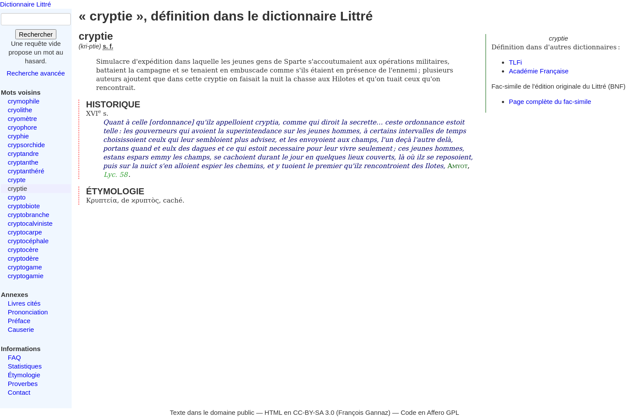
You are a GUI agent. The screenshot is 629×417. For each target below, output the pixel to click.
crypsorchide (26, 144)
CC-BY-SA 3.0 (314, 412)
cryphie (18, 136)
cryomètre (22, 118)
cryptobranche (28, 214)
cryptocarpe (25, 232)
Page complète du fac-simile (550, 101)
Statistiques (25, 366)
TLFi (515, 62)
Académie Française (539, 71)
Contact (19, 392)
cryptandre (23, 153)
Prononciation (28, 312)
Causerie (21, 329)
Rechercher (36, 34)
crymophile (24, 101)
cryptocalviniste (30, 223)
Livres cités (24, 303)
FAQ (14, 357)
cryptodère (23, 258)
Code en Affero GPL (430, 412)
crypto (17, 197)
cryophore (22, 127)
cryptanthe (23, 162)
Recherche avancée (36, 73)
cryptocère (23, 249)
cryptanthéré (26, 171)
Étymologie (24, 375)
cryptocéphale (28, 241)
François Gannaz (363, 412)
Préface (19, 320)
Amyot (458, 166)
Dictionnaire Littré (25, 4)
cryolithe (20, 110)
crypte (17, 179)
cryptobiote (24, 206)
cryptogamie (26, 275)
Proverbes (23, 383)
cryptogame (25, 267)
